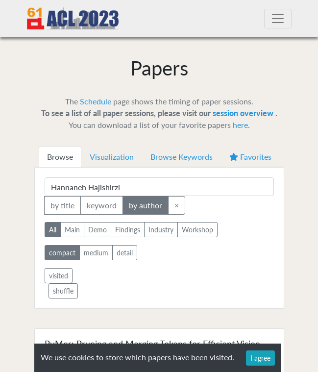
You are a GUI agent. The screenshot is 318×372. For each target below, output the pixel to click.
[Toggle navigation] (278, 18)
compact (62, 252)
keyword (102, 204)
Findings (127, 229)
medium (96, 252)
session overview (244, 113)
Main (72, 229)
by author (145, 204)
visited (58, 276)
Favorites (250, 156)
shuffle (63, 291)
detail (125, 252)
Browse (60, 156)
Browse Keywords (181, 156)
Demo (97, 229)
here (240, 124)
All (52, 229)
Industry (160, 229)
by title (62, 204)
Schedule (95, 101)
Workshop (197, 229)
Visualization (112, 156)
